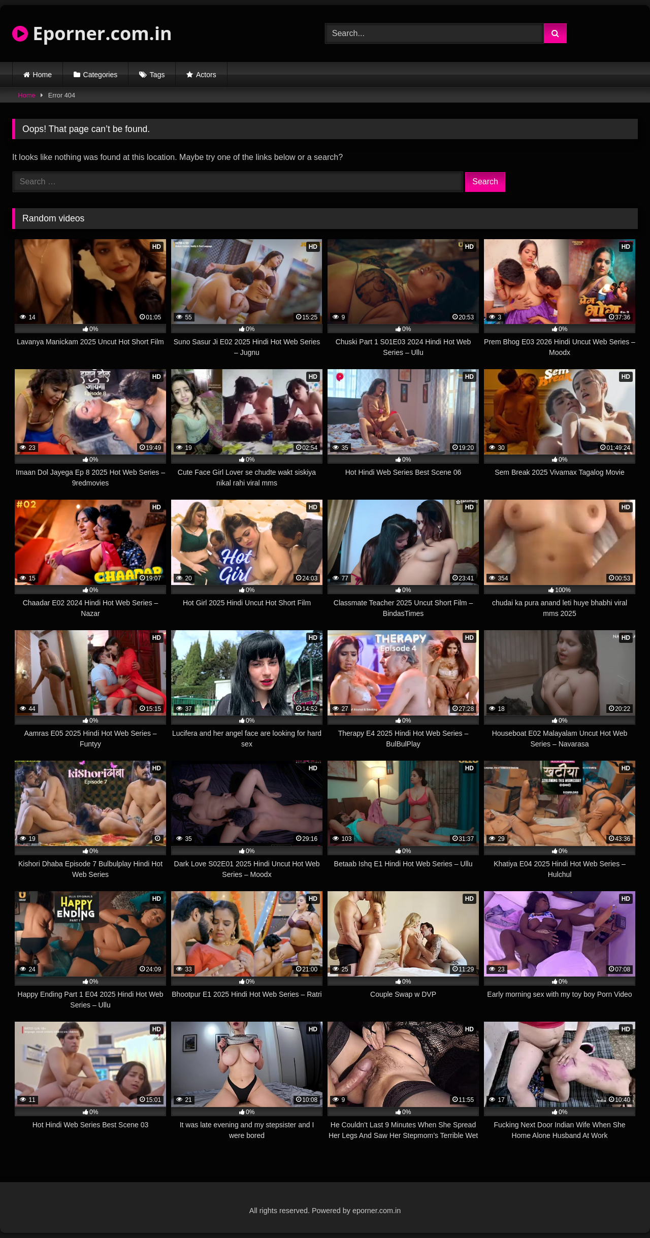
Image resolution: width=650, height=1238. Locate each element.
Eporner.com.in (92, 33)
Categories (100, 75)
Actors (206, 75)
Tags (157, 75)
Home (42, 75)
